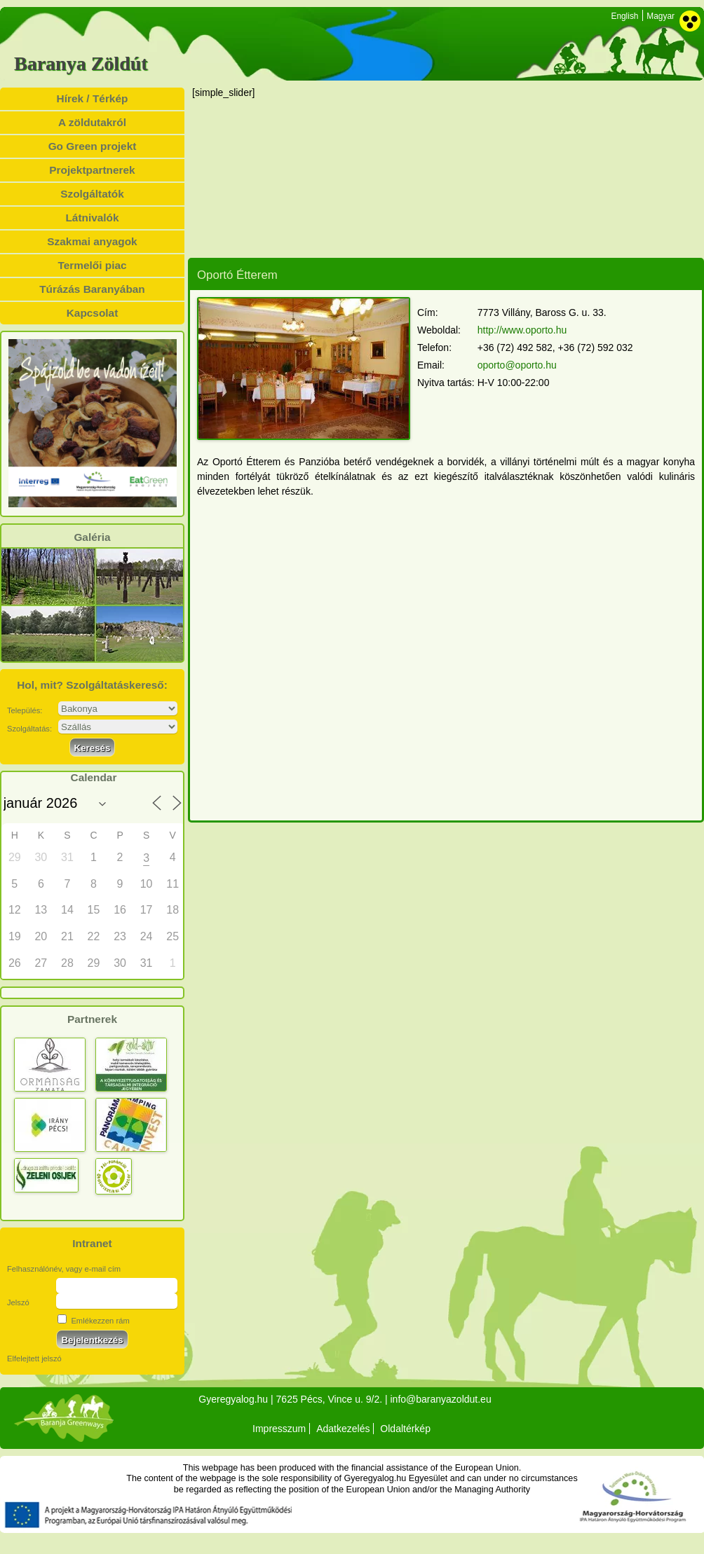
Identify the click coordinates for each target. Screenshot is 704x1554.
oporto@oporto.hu (517, 365)
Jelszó (18, 1302)
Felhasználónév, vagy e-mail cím (64, 1269)
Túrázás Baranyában (92, 289)
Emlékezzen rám (93, 1320)
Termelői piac (91, 265)
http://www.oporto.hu (522, 330)
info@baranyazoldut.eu (440, 1399)
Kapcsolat (93, 313)
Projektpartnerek (92, 170)
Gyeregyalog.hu (233, 1399)
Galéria (92, 537)
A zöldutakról (92, 122)
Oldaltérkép (405, 1428)
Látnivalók (92, 218)
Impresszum (279, 1428)
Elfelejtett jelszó (34, 1358)
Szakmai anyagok (92, 241)
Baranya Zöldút (81, 64)
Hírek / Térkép (92, 98)
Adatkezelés (343, 1428)
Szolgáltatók (92, 194)
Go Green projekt (92, 146)
